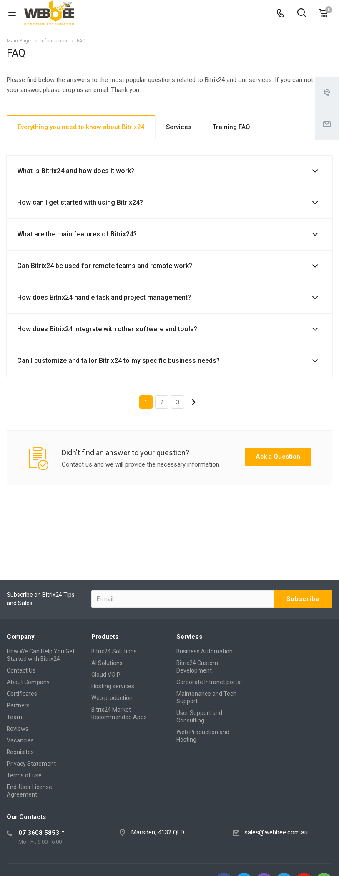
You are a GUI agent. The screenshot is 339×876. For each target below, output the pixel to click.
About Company (28, 682)
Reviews (17, 728)
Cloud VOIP (106, 674)
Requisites (20, 752)
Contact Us (21, 670)
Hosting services (112, 686)
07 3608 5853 (38, 832)
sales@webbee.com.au (276, 832)
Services (178, 127)
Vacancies (20, 740)
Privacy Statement (31, 763)
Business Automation (204, 651)
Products (104, 636)
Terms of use (24, 775)
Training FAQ (231, 127)
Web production (112, 698)
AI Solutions (107, 663)
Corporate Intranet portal (209, 682)
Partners (18, 705)
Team (14, 717)
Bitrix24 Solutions (114, 651)
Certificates (22, 693)
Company (21, 636)
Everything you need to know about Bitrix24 (81, 127)
